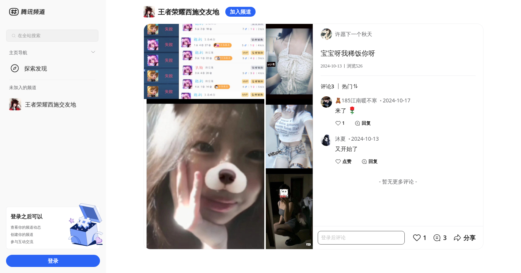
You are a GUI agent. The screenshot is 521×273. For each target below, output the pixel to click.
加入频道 (240, 11)
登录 (53, 260)
